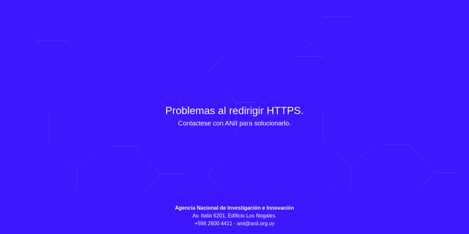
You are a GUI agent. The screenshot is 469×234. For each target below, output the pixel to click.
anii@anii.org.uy (256, 223)
